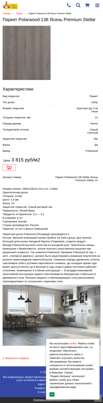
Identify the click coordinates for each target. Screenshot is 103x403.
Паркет (19, 13)
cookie (72, 343)
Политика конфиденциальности (51, 400)
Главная (7, 13)
